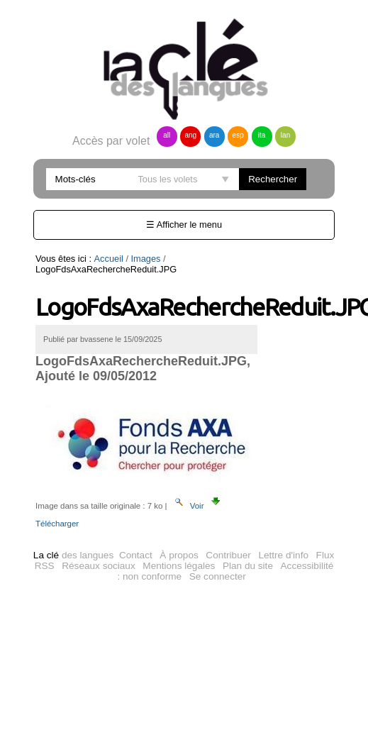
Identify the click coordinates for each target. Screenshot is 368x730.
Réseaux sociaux (98, 565)
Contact (135, 555)
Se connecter (217, 576)
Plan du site (248, 565)
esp (238, 135)
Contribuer (228, 555)
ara (214, 135)
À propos (179, 555)
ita (262, 135)
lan (285, 135)
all (166, 135)
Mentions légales (179, 565)
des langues (73, 555)
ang (190, 135)
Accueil (108, 258)
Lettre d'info (283, 555)
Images (146, 258)
